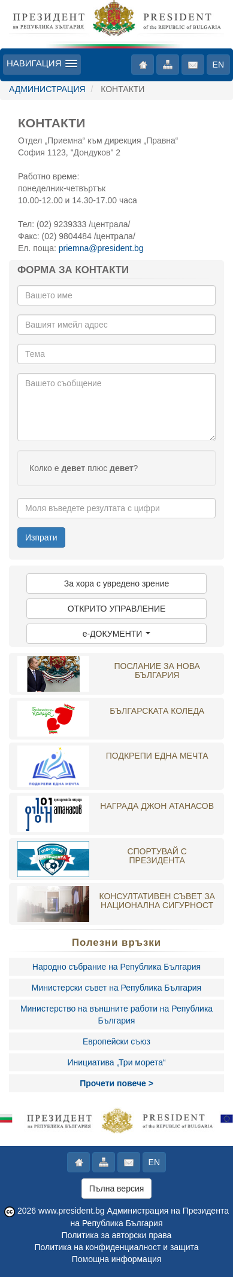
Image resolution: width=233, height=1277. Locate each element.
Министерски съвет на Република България (116, 987)
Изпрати (41, 537)
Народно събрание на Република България (116, 967)
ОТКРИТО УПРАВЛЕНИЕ (117, 608)
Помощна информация (117, 1259)
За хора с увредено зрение (117, 583)
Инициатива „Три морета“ (116, 1062)
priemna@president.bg (101, 248)
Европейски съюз (116, 1041)
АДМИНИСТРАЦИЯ (47, 89)
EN (218, 64)
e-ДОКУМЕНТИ (117, 633)
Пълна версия (116, 1188)
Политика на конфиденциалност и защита (116, 1247)
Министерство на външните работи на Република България (116, 1014)
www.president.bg (71, 1210)
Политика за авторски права (117, 1235)
